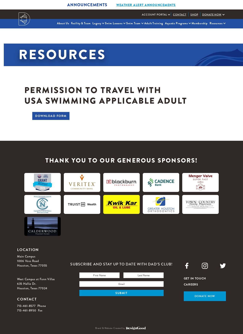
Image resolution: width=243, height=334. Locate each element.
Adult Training (153, 23)
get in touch (195, 278)
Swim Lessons (113, 23)
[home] (24, 19)
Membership (200, 23)
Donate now (205, 296)
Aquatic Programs (176, 23)
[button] (155, 14)
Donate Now (212, 14)
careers (191, 284)
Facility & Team (81, 23)
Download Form (51, 116)
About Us (63, 23)
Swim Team (133, 23)
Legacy (96, 23)
